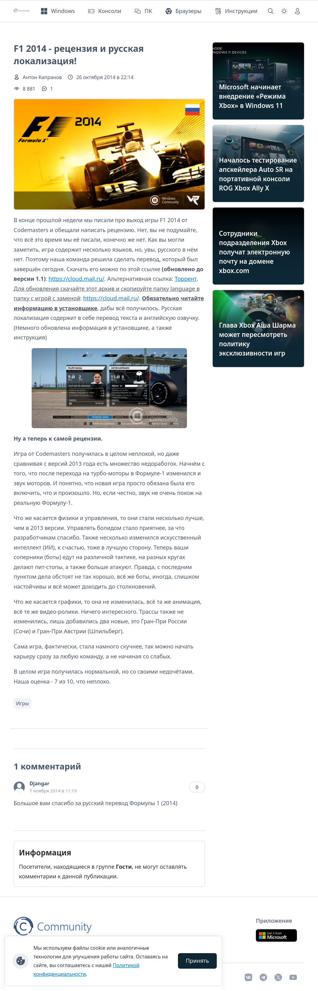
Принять (197, 960)
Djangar (39, 783)
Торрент (186, 278)
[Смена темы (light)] (284, 11)
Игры (22, 703)
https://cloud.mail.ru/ (76, 278)
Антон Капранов (42, 77)
